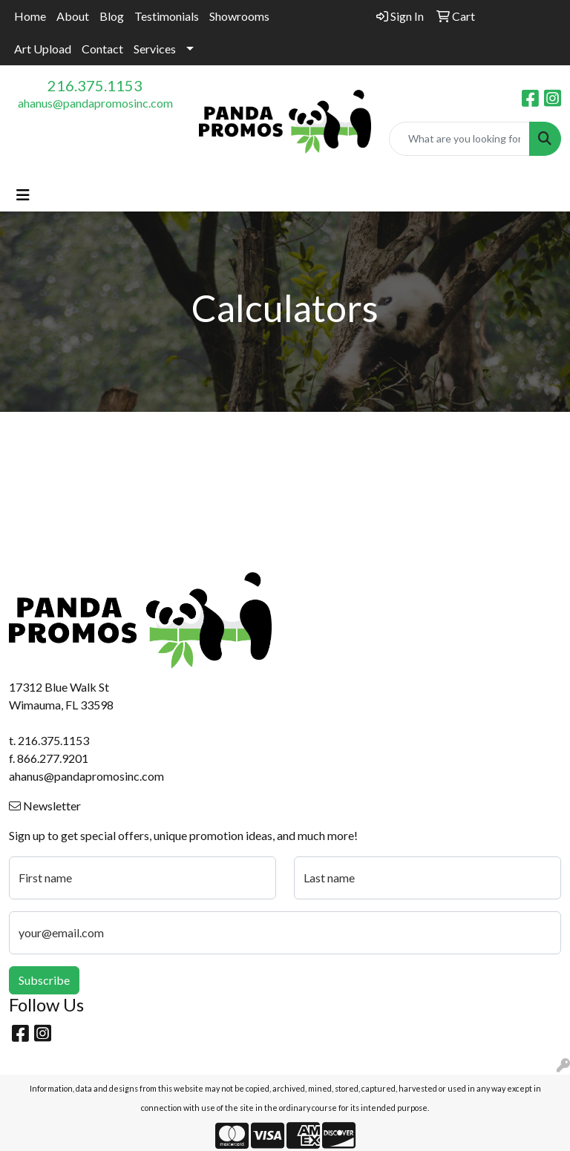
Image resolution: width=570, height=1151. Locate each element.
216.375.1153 (95, 85)
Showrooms (239, 16)
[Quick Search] (459, 139)
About (72, 16)
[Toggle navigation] (23, 195)
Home (30, 16)
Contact (102, 49)
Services (155, 49)
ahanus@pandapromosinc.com (95, 103)
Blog (111, 16)
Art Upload (42, 49)
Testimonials (166, 16)
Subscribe (44, 980)
